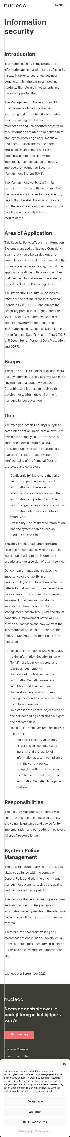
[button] (64, 1064)
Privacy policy (42, 1131)
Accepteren (35, 1101)
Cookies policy (26, 1131)
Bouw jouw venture (17, 1056)
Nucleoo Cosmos (16, 1049)
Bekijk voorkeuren (35, 1122)
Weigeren (35, 1111)
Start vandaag (19, 1034)
